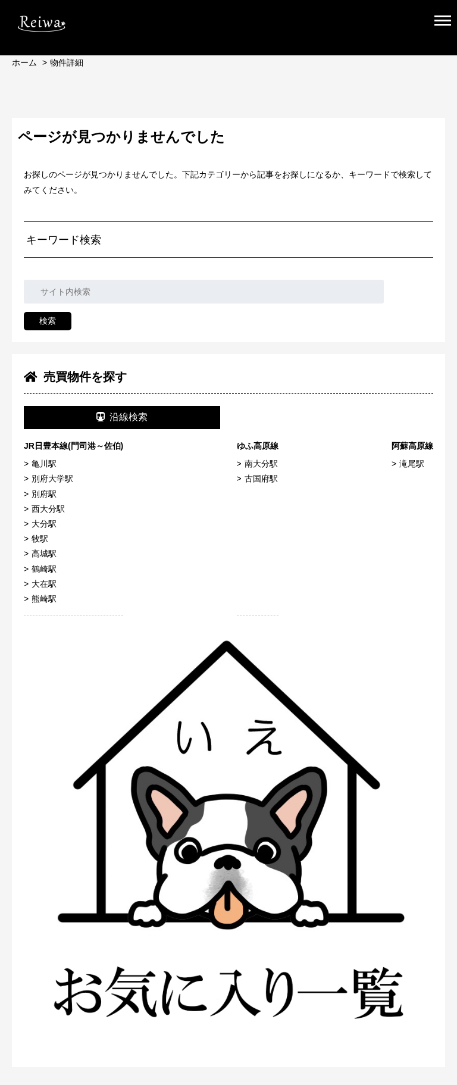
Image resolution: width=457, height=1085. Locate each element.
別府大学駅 (52, 478)
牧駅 (40, 538)
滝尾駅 (411, 463)
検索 (47, 321)
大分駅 (44, 524)
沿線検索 (122, 417)
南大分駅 (261, 463)
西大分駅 (48, 509)
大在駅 (44, 584)
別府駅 (44, 494)
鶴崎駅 (44, 569)
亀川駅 (44, 463)
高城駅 (44, 553)
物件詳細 (66, 62)
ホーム (24, 62)
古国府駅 (261, 478)
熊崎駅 (44, 599)
